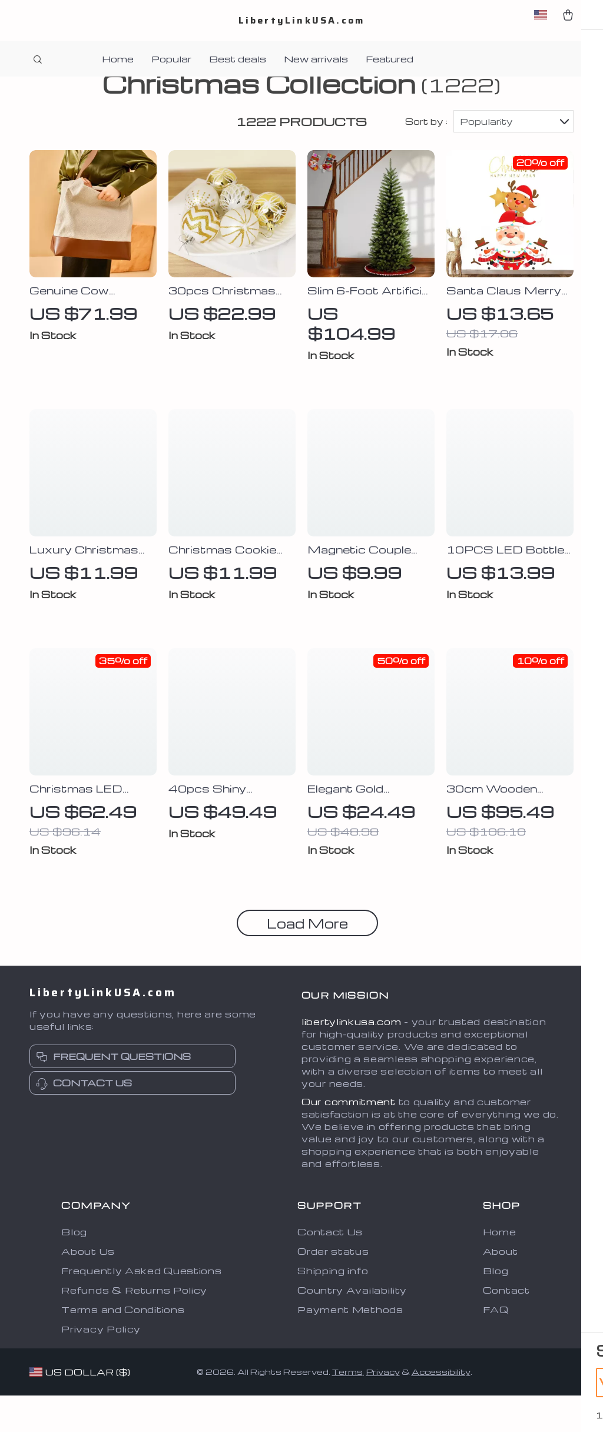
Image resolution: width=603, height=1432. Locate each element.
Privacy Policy (101, 1365)
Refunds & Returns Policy (134, 1326)
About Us (88, 1288)
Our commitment (349, 1138)
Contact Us (330, 1268)
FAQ (496, 1346)
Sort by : (426, 158)
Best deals (237, 59)
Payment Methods (350, 1346)
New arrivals (316, 59)
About (500, 1288)
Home (118, 59)
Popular (171, 59)
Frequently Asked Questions (141, 1307)
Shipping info (332, 1307)
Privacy (383, 1409)
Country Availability (352, 1326)
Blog (74, 1268)
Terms (347, 1409)
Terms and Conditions (122, 1346)
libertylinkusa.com (352, 1058)
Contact (506, 1326)
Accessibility (441, 1409)
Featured (389, 59)
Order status (333, 1288)
